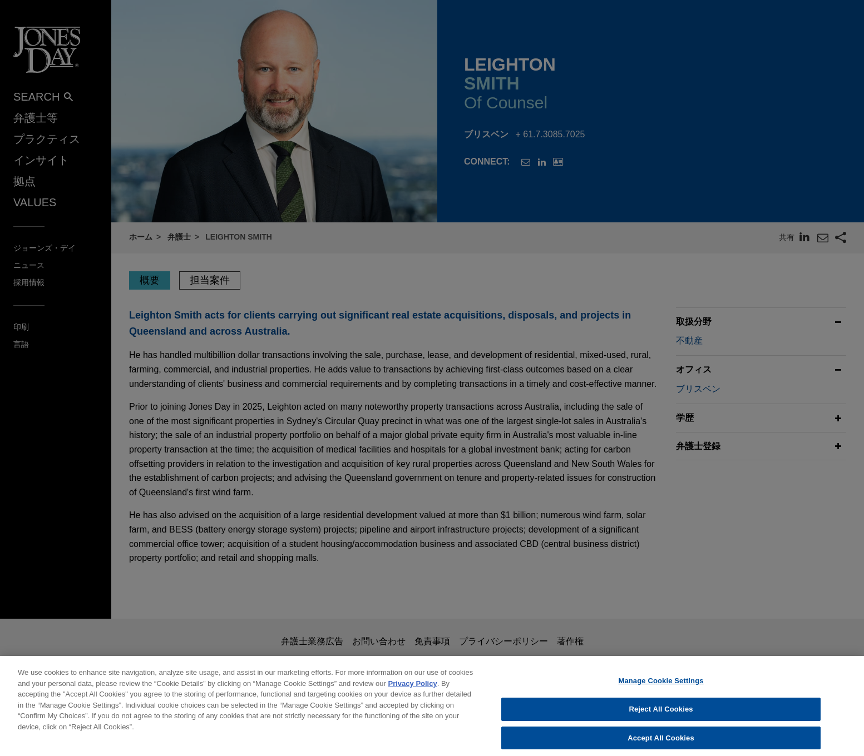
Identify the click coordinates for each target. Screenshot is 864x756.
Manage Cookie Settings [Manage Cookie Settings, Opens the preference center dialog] (660, 686)
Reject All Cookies (661, 714)
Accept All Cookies (661, 743)
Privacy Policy (412, 689)
